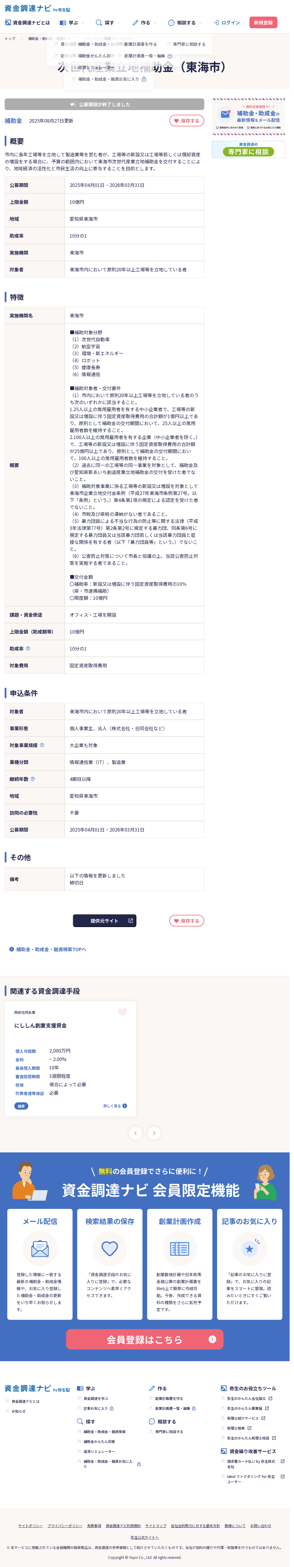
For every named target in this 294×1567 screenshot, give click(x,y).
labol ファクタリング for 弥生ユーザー (251, 1479)
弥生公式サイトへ (145, 1537)
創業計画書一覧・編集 (172, 1408)
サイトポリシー (30, 1525)
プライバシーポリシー (64, 1525)
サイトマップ (155, 1525)
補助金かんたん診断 (99, 1441)
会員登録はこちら (161, 1339)
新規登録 (263, 22)
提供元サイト (105, 920)
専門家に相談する (169, 1431)
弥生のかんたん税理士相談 (248, 1437)
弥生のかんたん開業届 (244, 1408)
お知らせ (19, 1411)
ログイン (230, 22)
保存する (190, 120)
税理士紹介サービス (243, 1418)
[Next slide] (154, 1133)
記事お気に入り (96, 1408)
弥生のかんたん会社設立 (246, 1398)
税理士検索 (236, 1427)
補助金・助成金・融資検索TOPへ (51, 949)
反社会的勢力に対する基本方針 (195, 1525)
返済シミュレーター (99, 1451)
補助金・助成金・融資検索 (49, 38)
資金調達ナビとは (27, 22)
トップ (10, 38)
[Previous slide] (135, 1133)
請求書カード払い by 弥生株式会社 (251, 1464)
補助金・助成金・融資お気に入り (108, 1464)
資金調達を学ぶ (96, 1398)
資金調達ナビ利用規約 (123, 1525)
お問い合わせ (260, 1525)
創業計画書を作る (169, 1398)
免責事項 (94, 1525)
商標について (235, 1525)
